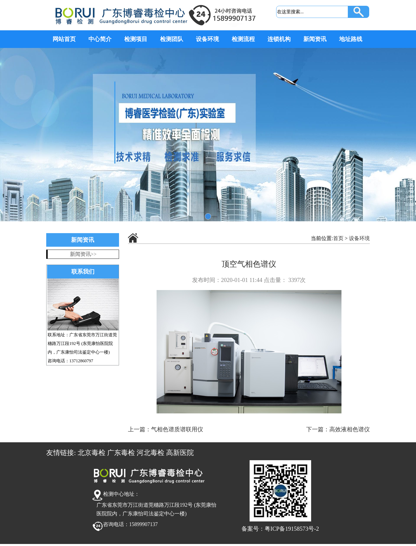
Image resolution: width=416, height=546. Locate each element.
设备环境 (207, 39)
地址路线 (350, 39)
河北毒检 (150, 452)
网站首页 (64, 39)
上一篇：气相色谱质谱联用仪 (165, 429)
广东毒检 (121, 452)
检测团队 (171, 39)
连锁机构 (279, 39)
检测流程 (243, 39)
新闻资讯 (314, 39)
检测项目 (135, 39)
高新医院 (180, 452)
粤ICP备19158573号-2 (292, 528)
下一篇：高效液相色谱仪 (338, 429)
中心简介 (100, 39)
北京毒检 (91, 452)
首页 (338, 238)
